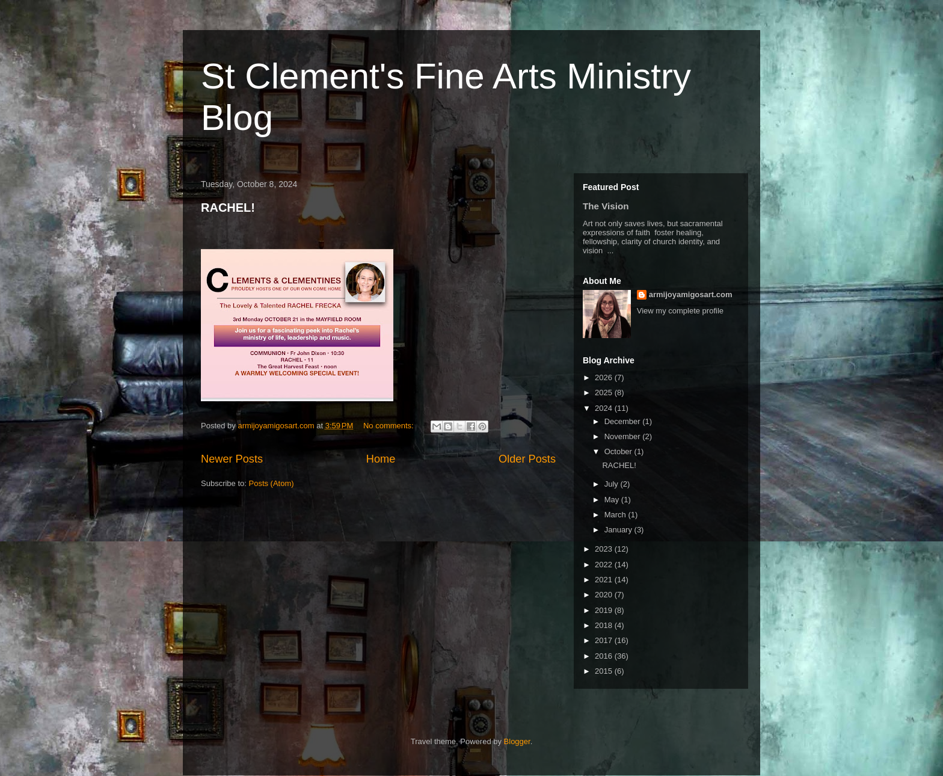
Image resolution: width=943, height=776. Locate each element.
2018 (605, 625)
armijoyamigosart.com (691, 294)
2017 (605, 640)
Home (381, 459)
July (612, 483)
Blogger (517, 741)
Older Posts (527, 459)
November (623, 436)
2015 (605, 671)
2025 (605, 392)
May (612, 499)
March (616, 514)
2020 (605, 594)
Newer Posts (232, 459)
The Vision (606, 206)
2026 (605, 377)
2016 (605, 656)
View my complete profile (680, 310)
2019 (605, 610)
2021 (605, 579)
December (623, 421)
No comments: (389, 425)
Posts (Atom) (271, 483)
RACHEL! (228, 207)
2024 (605, 408)
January (619, 529)
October (619, 451)
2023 (605, 548)
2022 (605, 564)
